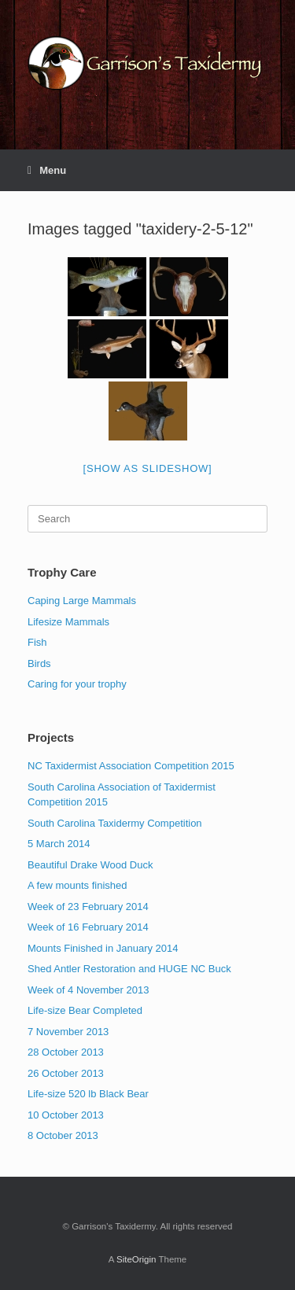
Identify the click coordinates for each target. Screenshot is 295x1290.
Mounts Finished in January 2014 (103, 948)
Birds (39, 663)
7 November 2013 (68, 1032)
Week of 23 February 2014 (88, 906)
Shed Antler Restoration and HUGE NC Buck (129, 969)
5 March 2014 (59, 844)
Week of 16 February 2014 (88, 927)
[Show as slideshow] (147, 468)
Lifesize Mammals (68, 622)
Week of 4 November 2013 (88, 990)
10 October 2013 (66, 1115)
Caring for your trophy (77, 684)
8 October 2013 (63, 1135)
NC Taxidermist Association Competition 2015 (131, 766)
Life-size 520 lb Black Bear (88, 1094)
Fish (37, 642)
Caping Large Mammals (82, 600)
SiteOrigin (136, 1259)
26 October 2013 (66, 1073)
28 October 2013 (66, 1052)
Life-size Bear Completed (85, 1010)
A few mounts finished (77, 885)
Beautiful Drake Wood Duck (90, 865)
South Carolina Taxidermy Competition (115, 823)
